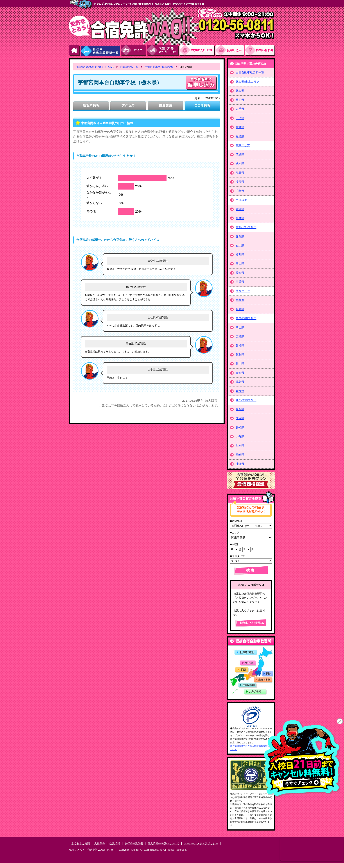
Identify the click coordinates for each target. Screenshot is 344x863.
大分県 (240, 436)
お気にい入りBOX (197, 50)
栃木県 (240, 163)
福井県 (240, 254)
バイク (134, 50)
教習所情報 (91, 106)
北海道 (240, 90)
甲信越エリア (244, 200)
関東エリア (243, 145)
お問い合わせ (260, 50)
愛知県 (240, 272)
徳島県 (240, 381)
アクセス (128, 106)
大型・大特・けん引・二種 (163, 50)
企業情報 (114, 843)
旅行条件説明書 (134, 843)
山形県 (240, 118)
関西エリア (243, 291)
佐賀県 (240, 418)
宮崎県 (240, 454)
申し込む (201, 83)
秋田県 (240, 100)
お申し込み (230, 50)
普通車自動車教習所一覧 (100, 50)
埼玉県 (240, 181)
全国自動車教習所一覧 (250, 72)
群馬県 (240, 172)
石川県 (240, 245)
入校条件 (99, 843)
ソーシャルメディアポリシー (201, 843)
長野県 (240, 218)
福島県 (240, 136)
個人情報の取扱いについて (163, 843)
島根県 (240, 345)
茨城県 (240, 154)
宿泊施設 (165, 106)
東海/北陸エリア (246, 227)
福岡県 (240, 409)
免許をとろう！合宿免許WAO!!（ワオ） (92, 849)
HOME (74, 50)
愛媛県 (240, 391)
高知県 (240, 372)
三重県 (240, 281)
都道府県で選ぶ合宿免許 (250, 63)
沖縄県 (240, 464)
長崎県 (240, 427)
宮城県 (240, 127)
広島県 (240, 336)
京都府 (240, 300)
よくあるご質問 (80, 843)
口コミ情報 (202, 106)
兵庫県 (240, 309)
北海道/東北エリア (247, 81)
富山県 (240, 263)
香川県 (240, 363)
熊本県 (240, 445)
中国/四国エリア (246, 318)
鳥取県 (240, 354)
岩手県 (240, 109)
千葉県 (240, 191)
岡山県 (240, 327)
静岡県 (240, 236)
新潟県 (240, 209)
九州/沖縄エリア (246, 400)
